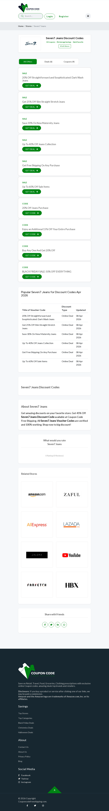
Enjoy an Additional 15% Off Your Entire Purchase (48, 229)
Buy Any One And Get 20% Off (38, 250)
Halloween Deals (25, 732)
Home (21, 26)
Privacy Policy (24, 756)
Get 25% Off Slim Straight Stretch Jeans (43, 101)
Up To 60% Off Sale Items (36, 186)
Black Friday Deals (26, 723)
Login (50, 16)
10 (47, 42)
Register (64, 16)
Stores (29, 26)
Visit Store (64, 46)
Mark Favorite (78, 42)
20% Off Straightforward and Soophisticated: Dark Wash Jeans (52, 79)
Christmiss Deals (25, 727)
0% (58, 42)
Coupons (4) (69, 61)
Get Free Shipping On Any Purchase (41, 165)
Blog (20, 761)
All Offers (28, 61)
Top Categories (25, 718)
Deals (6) (48, 61)
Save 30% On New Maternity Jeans (40, 123)
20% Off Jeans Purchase (35, 207)
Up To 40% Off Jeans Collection (39, 144)
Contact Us (23, 747)
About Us (22, 752)
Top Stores (23, 713)
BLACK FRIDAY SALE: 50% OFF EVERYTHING (46, 271)
